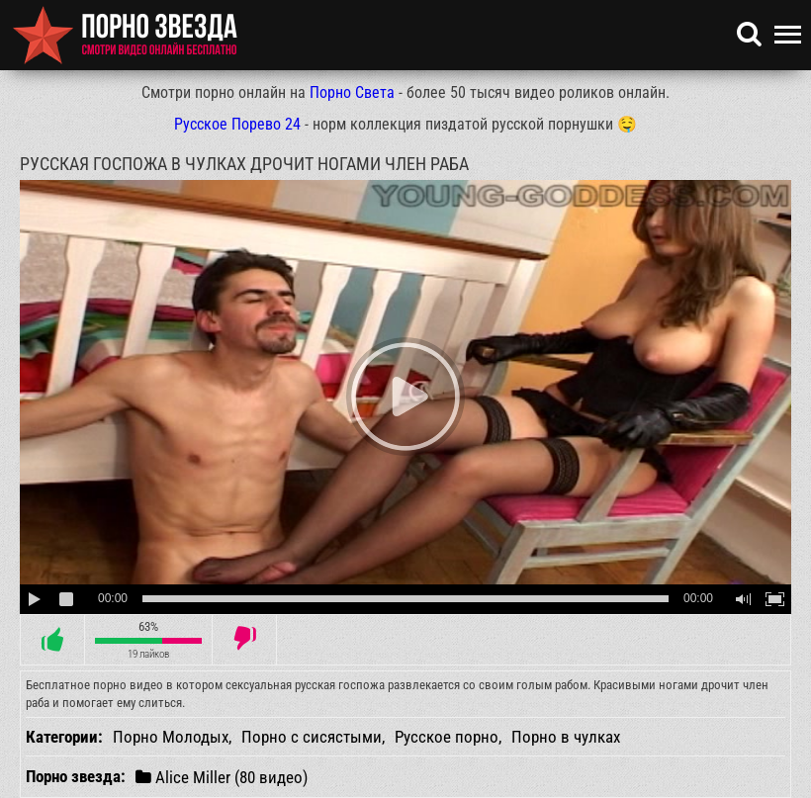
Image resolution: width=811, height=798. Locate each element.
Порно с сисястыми (311, 737)
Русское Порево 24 (237, 124)
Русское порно (446, 737)
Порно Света (352, 92)
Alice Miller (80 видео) (221, 776)
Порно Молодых (170, 737)
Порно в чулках (565, 737)
